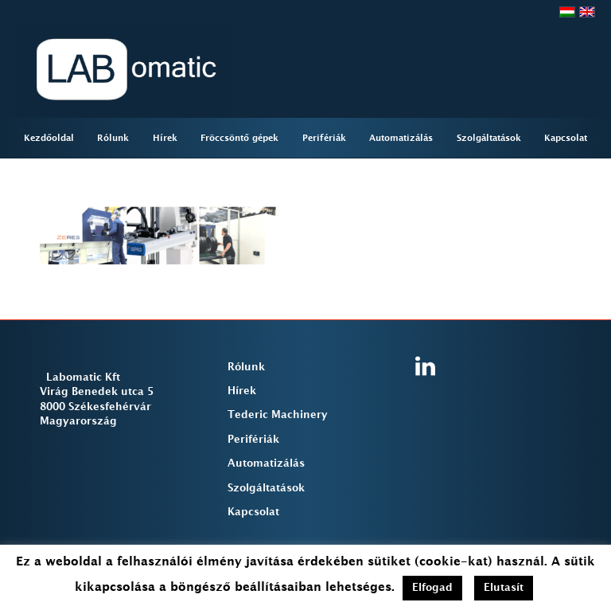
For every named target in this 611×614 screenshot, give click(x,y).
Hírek (242, 391)
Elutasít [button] (503, 587)
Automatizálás (266, 463)
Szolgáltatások (266, 488)
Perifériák (253, 439)
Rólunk (246, 367)
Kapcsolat (253, 512)
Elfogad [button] (432, 587)
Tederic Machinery (278, 415)
